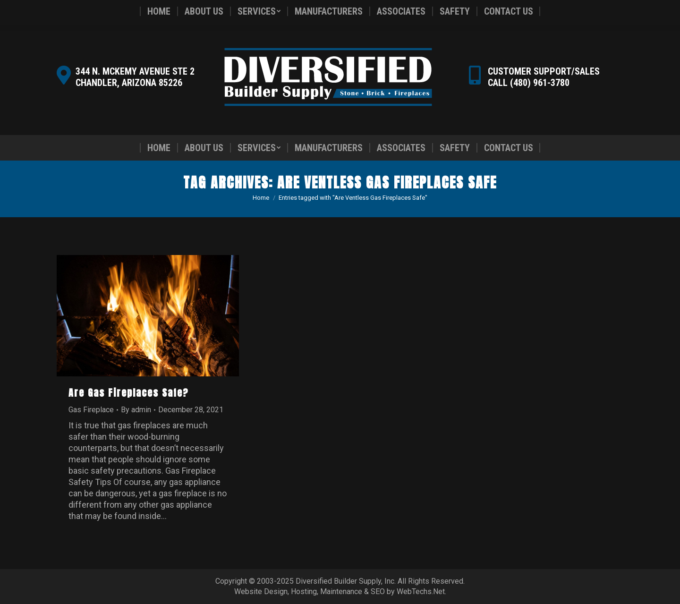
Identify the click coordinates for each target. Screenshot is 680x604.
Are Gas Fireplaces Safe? (128, 392)
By (136, 409)
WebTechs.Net (421, 591)
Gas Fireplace (91, 409)
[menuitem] (159, 148)
